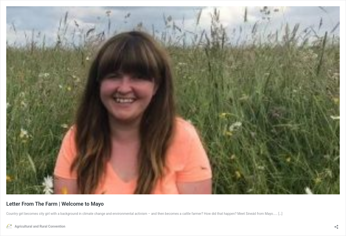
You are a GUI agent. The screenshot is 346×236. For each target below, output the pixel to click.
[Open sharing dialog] (336, 225)
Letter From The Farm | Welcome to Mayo (55, 204)
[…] (280, 214)
